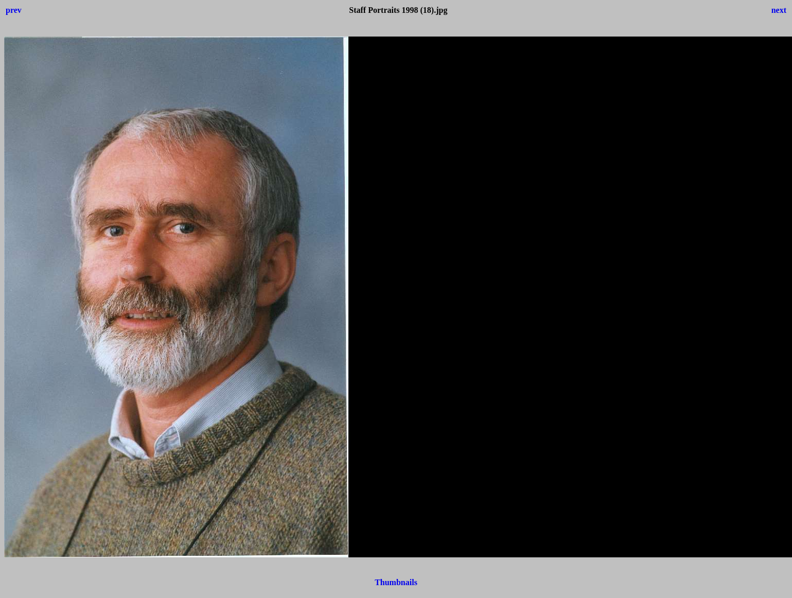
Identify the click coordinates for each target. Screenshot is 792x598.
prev (14, 10)
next (778, 10)
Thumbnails (396, 582)
